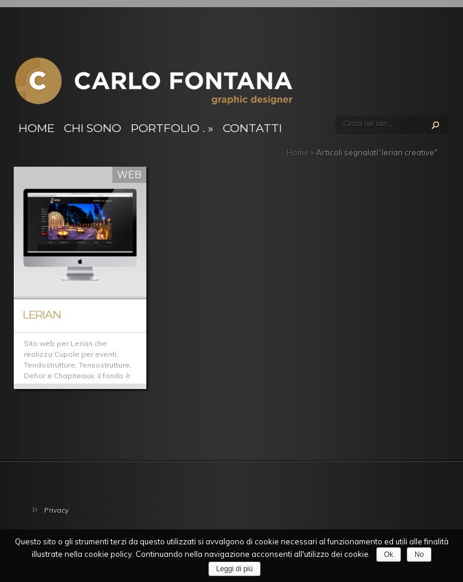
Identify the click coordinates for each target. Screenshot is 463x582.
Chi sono (92, 128)
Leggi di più (234, 569)
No (419, 554)
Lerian (42, 314)
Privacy (56, 510)
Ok (388, 554)
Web (129, 174)
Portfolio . (172, 128)
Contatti (252, 128)
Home (36, 128)
